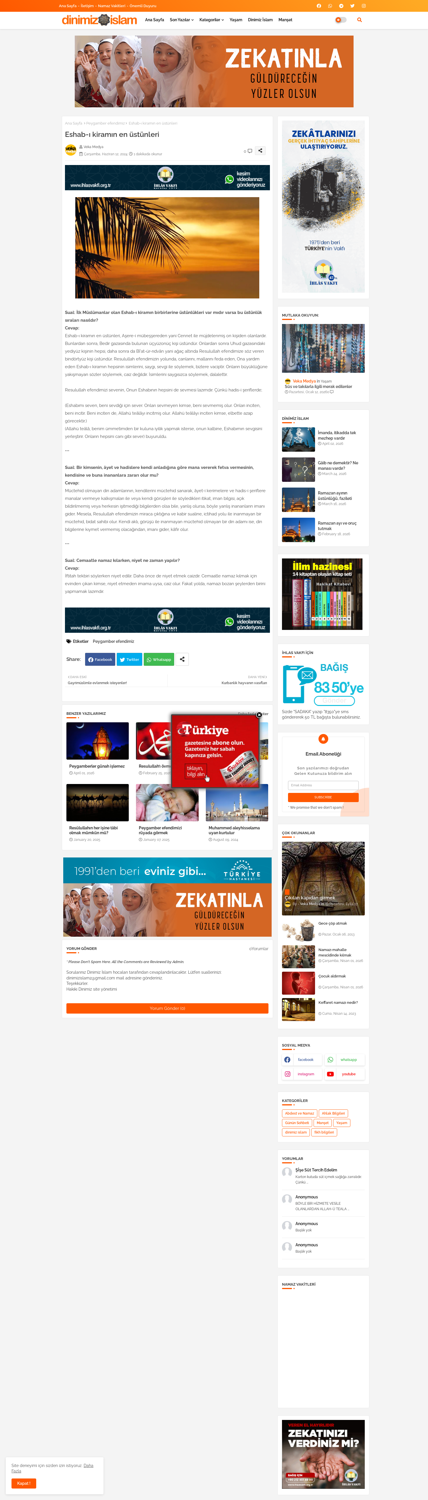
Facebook (103, 659)
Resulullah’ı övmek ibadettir (165, 766)
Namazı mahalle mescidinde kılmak (334, 952)
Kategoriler (209, 20)
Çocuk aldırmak (332, 976)
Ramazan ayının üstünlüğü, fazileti (335, 495)
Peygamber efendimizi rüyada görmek (160, 830)
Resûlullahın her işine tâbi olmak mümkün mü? (93, 830)
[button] (359, 20)
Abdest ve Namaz (299, 1113)
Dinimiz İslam (260, 20)
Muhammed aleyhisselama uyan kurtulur (234, 830)
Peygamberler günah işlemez (97, 766)
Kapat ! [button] (23, 1483)
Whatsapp (162, 659)
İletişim (87, 6)
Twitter (132, 659)
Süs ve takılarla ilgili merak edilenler (318, 386)
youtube (349, 1074)
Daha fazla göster (253, 714)
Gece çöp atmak (332, 923)
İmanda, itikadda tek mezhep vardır (337, 435)
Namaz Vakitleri (111, 6)
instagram (306, 1074)
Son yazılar (180, 20)
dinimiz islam (296, 1132)
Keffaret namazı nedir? (338, 1002)
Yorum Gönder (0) (167, 1008)
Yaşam (236, 20)
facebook (306, 1060)
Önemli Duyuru (143, 6)
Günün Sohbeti (297, 1123)
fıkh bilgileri (324, 1132)
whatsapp (349, 1060)
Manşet (285, 20)
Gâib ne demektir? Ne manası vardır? (338, 465)
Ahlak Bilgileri (333, 1113)
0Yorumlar (258, 948)
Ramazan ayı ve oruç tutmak (337, 526)
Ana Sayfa (67, 6)
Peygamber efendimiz (105, 123)
